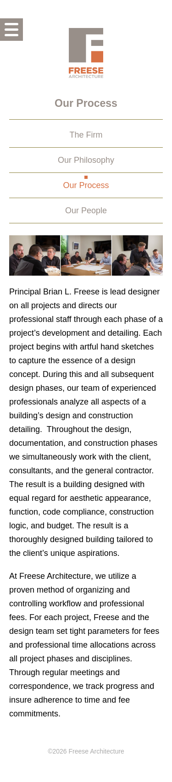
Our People (86, 210)
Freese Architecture (86, 53)
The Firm (86, 134)
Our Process (86, 185)
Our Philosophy (86, 160)
